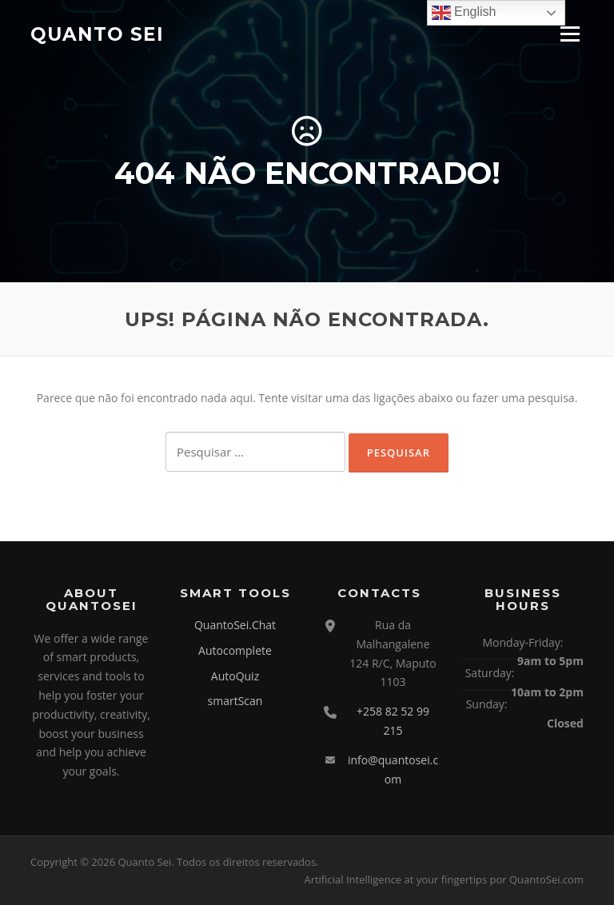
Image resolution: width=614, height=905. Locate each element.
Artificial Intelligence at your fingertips (395, 879)
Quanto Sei (97, 33)
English (464, 12)
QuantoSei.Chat (235, 624)
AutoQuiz (235, 676)
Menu (570, 34)
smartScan (235, 700)
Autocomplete (235, 650)
